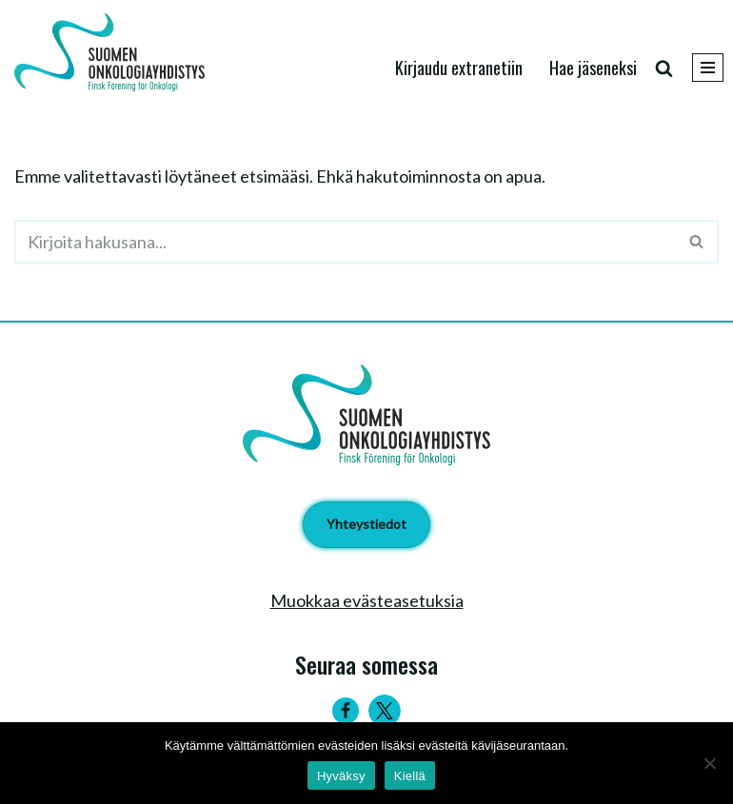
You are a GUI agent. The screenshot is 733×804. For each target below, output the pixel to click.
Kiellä (410, 776)
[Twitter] (384, 711)
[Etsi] (664, 68)
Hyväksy (341, 776)
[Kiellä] (709, 763)
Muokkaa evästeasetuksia (367, 600)
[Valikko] (707, 67)
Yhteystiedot (366, 524)
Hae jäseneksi (593, 67)
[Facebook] (345, 710)
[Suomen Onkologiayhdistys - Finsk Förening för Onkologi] (114, 52)
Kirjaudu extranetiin (459, 67)
